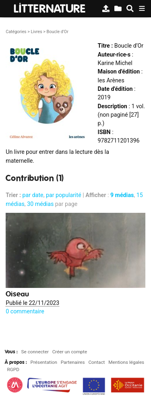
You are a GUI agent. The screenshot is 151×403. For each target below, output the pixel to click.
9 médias (122, 195)
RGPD (13, 369)
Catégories (16, 31)
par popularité (63, 195)
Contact (96, 362)
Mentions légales (126, 362)
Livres (36, 31)
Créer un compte (69, 352)
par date (33, 195)
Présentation (44, 362)
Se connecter (35, 352)
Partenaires (73, 362)
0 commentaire (25, 311)
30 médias (40, 204)
